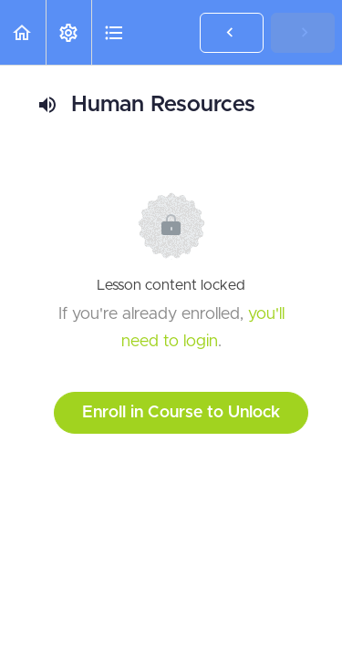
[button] (23, 32)
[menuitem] (68, 32)
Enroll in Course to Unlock (181, 413)
